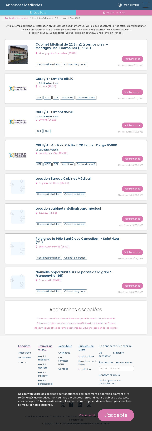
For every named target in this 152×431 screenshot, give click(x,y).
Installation (84, 366)
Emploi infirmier (43, 371)
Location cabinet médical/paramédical (68, 206)
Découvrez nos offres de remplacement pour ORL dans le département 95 (76, 315)
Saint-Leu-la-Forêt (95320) (53, 244)
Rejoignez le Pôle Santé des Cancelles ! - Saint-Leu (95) (77, 238)
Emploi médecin (41, 18)
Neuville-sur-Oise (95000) (52, 151)
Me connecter (104, 351)
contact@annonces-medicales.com (111, 378)
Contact (23, 359)
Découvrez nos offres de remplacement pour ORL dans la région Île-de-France (76, 324)
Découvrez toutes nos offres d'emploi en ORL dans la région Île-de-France (76, 319)
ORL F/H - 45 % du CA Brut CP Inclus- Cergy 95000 (76, 144)
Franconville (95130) (48, 277)
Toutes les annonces (16, 18)
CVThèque (64, 349)
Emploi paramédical (45, 379)
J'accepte (115, 415)
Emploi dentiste (43, 363)
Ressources (24, 349)
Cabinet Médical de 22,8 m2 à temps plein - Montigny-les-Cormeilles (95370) (72, 46)
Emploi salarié (86, 353)
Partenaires (24, 354)
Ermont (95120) (46, 86)
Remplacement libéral (86, 359)
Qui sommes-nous (64, 357)
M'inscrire (118, 349)
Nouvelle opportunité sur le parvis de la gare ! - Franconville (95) (75, 271)
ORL (57, 18)
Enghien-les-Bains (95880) (52, 181)
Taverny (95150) (46, 211)
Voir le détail (87, 415)
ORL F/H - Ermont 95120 (54, 78)
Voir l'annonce (132, 58)
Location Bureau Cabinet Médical (63, 177)
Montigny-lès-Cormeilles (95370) (56, 53)
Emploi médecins (43, 354)
